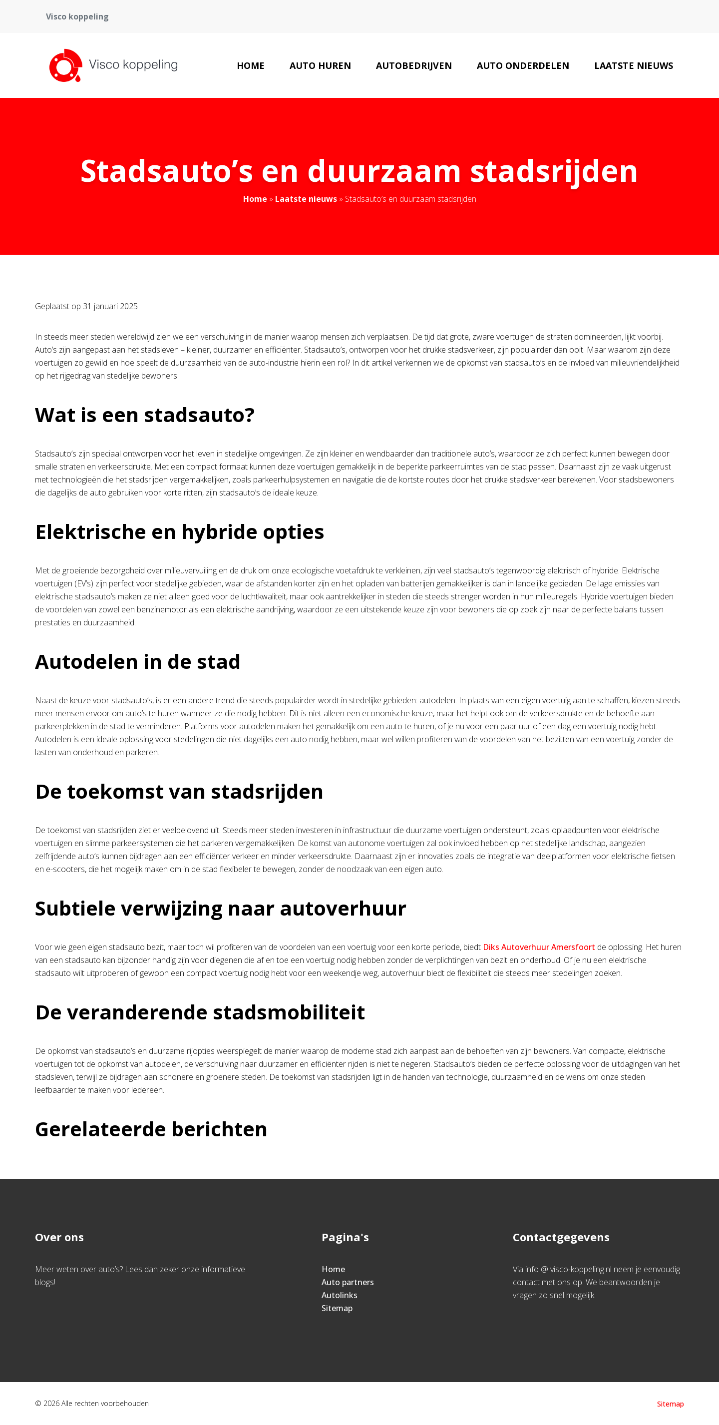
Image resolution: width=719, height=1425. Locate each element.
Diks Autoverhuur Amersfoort (539, 947)
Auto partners (348, 1282)
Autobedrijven (414, 65)
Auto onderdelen (523, 65)
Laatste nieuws (633, 65)
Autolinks (340, 1295)
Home (251, 65)
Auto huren (320, 65)
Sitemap (337, 1308)
